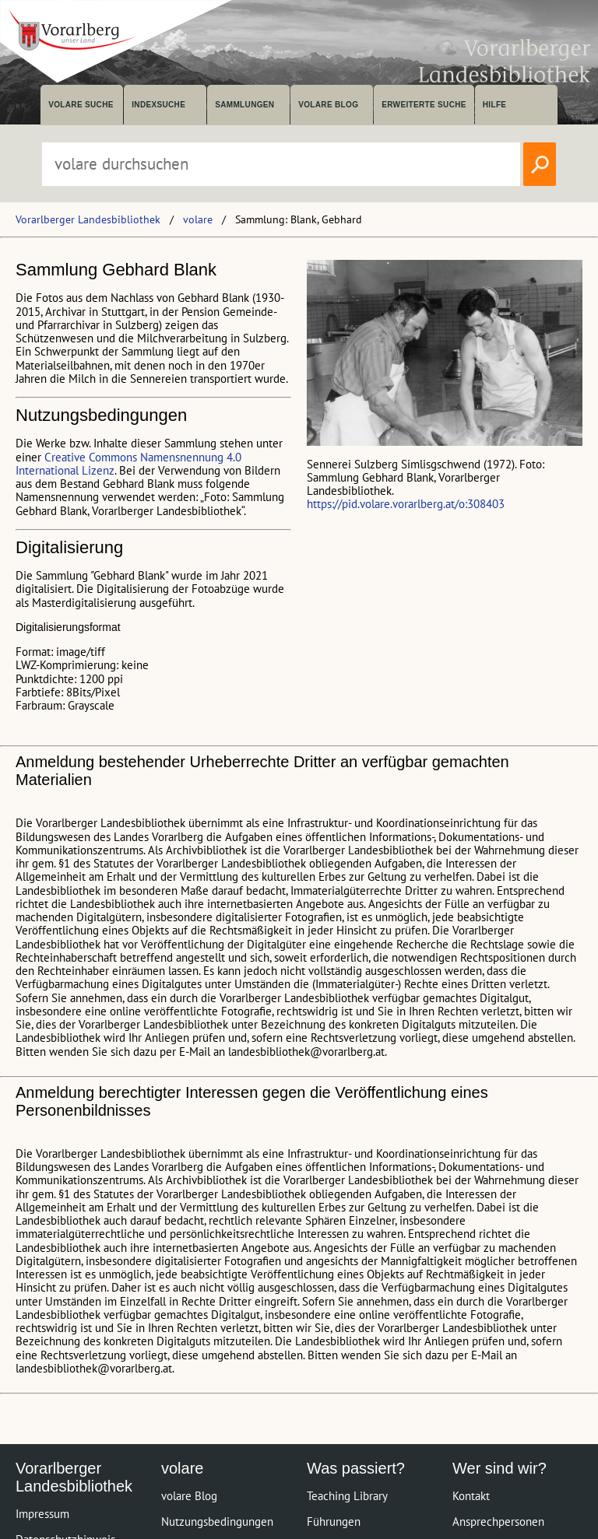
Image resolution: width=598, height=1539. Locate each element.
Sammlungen (244, 104)
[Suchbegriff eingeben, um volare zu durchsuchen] (281, 164)
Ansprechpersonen (498, 1521)
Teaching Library (347, 1495)
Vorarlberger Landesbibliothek (88, 219)
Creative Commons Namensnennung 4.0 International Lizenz (128, 464)
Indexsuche (158, 104)
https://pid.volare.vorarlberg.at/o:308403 (406, 503)
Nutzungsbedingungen (217, 1521)
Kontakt (471, 1495)
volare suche (81, 104)
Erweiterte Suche (424, 104)
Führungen (334, 1521)
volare (198, 219)
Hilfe (495, 104)
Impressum (42, 1513)
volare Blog (328, 104)
